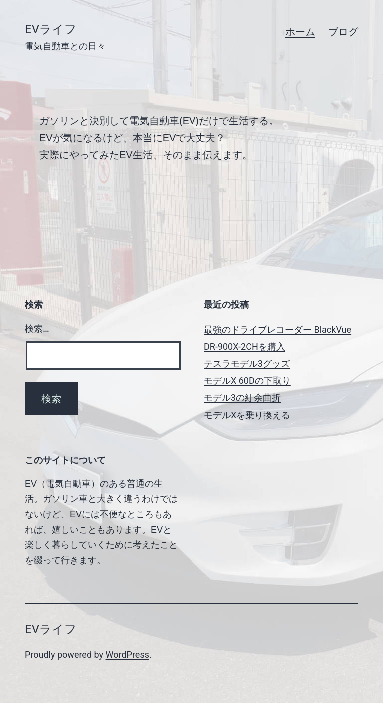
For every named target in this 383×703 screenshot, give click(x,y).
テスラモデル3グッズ (247, 363)
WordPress (127, 654)
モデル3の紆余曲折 (242, 397)
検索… (37, 328)
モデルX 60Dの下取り (247, 380)
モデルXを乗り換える (247, 415)
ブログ (343, 32)
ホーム (300, 32)
